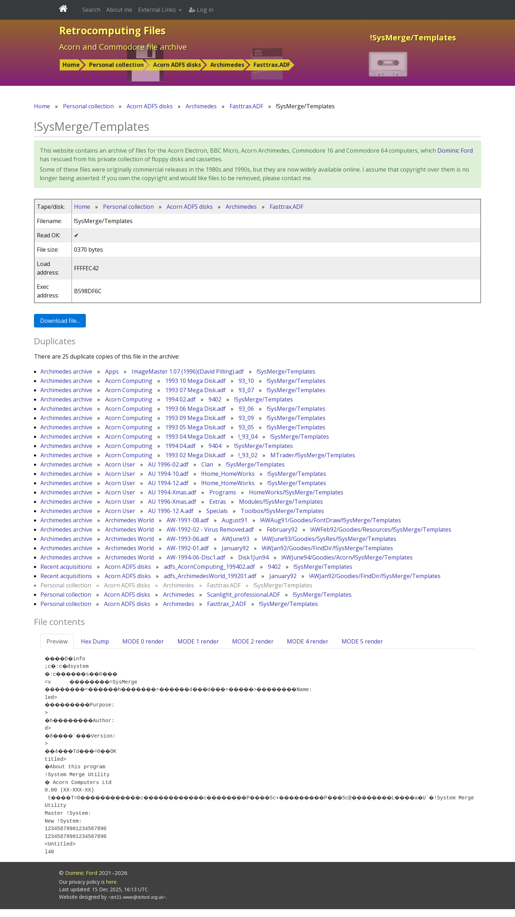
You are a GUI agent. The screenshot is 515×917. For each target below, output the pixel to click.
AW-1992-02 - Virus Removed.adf (210, 529)
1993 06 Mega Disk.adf (195, 409)
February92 (282, 529)
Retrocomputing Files (112, 30)
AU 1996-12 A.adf (170, 511)
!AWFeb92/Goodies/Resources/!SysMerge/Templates (380, 529)
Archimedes (227, 65)
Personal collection (116, 65)
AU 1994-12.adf (168, 483)
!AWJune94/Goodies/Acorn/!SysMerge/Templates (347, 557)
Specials (217, 511)
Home (71, 65)
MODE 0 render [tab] (143, 641)
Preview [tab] (57, 641)
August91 (234, 520)
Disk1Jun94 (253, 557)
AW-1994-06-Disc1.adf (196, 557)
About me (119, 10)
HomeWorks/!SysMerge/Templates (296, 492)
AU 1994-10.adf (168, 474)
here (111, 889)
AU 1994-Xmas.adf (172, 492)
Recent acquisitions (66, 567)
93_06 (246, 409)
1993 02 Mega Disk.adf (195, 455)
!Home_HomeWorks (228, 474)
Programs (222, 492)
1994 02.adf (180, 399)
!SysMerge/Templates (286, 371)
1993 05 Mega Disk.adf (195, 427)
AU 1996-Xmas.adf (172, 502)
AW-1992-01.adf (188, 548)
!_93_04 (248, 436)
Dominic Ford (455, 150)
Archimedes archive (66, 371)
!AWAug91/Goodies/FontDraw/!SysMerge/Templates (330, 520)
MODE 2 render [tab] (253, 641)
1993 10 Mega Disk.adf (195, 381)
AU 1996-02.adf (168, 464)
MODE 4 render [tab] (307, 641)
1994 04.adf (180, 446)
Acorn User (120, 464)
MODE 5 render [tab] (362, 641)
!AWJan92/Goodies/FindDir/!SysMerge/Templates (327, 548)
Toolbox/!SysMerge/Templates (282, 511)
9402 (215, 399)
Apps (112, 371)
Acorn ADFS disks (177, 65)
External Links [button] (157, 10)
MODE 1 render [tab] (198, 641)
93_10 (246, 381)
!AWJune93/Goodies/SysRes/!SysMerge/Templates (329, 539)
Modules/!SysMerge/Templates (281, 502)
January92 (235, 548)
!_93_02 (248, 455)
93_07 (246, 390)
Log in (201, 10)
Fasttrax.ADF (272, 65)
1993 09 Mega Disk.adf (195, 418)
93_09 (246, 418)
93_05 (246, 427)
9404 (215, 446)
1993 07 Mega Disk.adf (195, 390)
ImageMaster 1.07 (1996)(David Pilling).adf (188, 371)
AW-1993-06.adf (188, 539)
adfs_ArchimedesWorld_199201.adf (210, 576)
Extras (217, 502)
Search (91, 10)
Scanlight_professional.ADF (243, 594)
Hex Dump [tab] (95, 641)
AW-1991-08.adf (188, 520)
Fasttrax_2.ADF (226, 604)
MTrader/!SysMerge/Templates (312, 455)
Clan (207, 464)
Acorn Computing (128, 381)
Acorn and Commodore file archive (123, 46)
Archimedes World (129, 520)
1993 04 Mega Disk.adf (195, 436)
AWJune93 (235, 539)
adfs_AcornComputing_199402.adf (209, 567)
